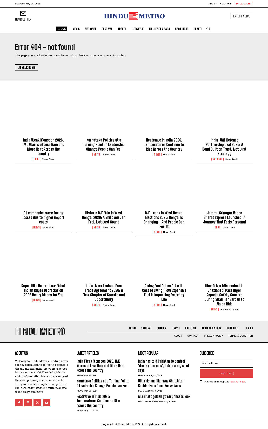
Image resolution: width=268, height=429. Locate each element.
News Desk (48, 159)
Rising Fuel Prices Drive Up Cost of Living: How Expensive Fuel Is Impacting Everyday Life (164, 293)
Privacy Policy (237, 381)
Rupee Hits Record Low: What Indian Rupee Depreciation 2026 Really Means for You (43, 290)
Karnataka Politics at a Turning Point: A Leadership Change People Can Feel (104, 144)
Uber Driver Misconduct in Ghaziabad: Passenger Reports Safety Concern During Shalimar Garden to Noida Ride (224, 295)
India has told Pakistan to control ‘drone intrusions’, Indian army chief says (163, 366)
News (97, 154)
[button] (208, 28)
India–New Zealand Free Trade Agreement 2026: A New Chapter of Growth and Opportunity (104, 293)
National (218, 159)
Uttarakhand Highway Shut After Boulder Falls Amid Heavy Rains (161, 383)
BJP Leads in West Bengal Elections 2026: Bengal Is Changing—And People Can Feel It (164, 220)
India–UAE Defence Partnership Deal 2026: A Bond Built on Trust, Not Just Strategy (224, 147)
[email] (226, 363)
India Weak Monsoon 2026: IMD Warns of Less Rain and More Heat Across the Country (43, 147)
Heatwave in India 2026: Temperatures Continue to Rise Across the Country (164, 144)
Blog (36, 159)
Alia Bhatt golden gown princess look (164, 396)
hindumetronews (229, 309)
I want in (226, 373)
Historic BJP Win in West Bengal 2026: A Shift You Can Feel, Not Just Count (103, 217)
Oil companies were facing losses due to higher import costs (43, 217)
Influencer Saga (148, 401)
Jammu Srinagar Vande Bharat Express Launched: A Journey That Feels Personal (224, 217)
